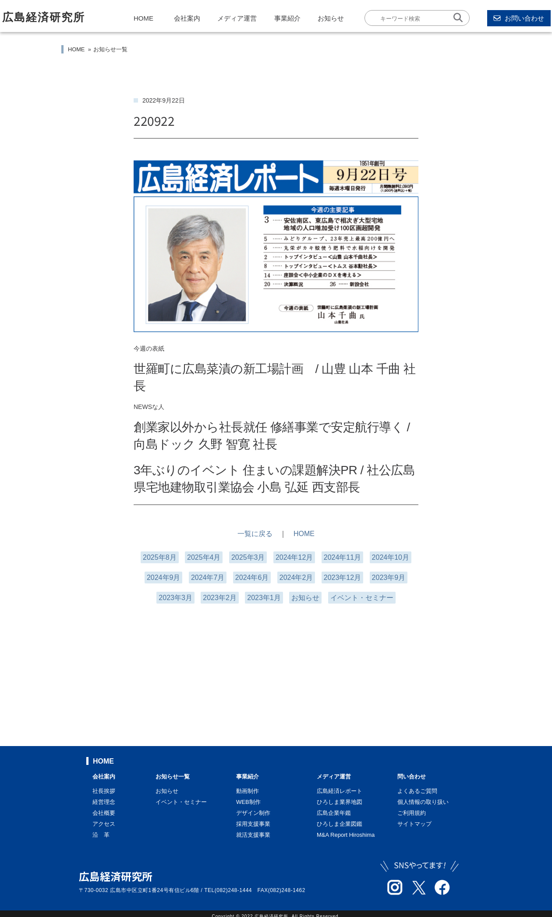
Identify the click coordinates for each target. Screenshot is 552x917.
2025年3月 (248, 557)
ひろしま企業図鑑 (339, 824)
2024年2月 (296, 577)
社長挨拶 (103, 791)
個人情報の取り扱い (423, 802)
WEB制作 (248, 802)
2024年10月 (390, 557)
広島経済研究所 (43, 17)
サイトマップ (414, 824)
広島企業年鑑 (334, 813)
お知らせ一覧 (110, 49)
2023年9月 (389, 577)
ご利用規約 (411, 813)
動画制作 (247, 791)
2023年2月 (220, 597)
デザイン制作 (253, 813)
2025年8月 (160, 557)
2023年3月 (175, 597)
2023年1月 (264, 597)
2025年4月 (204, 557)
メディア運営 (237, 18)
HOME (143, 18)
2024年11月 (342, 557)
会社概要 (103, 813)
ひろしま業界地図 (339, 802)
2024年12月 (294, 557)
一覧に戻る (254, 533)
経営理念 (103, 802)
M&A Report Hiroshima (346, 835)
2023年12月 (342, 577)
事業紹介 (287, 18)
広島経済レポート (339, 791)
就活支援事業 (253, 835)
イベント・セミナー (361, 597)
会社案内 (187, 18)
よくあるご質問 (417, 791)
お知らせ (331, 18)
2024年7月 (208, 577)
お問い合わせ (519, 18)
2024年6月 (252, 577)
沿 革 (101, 835)
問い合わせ (411, 776)
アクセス (103, 824)
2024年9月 (163, 577)
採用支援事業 (253, 824)
